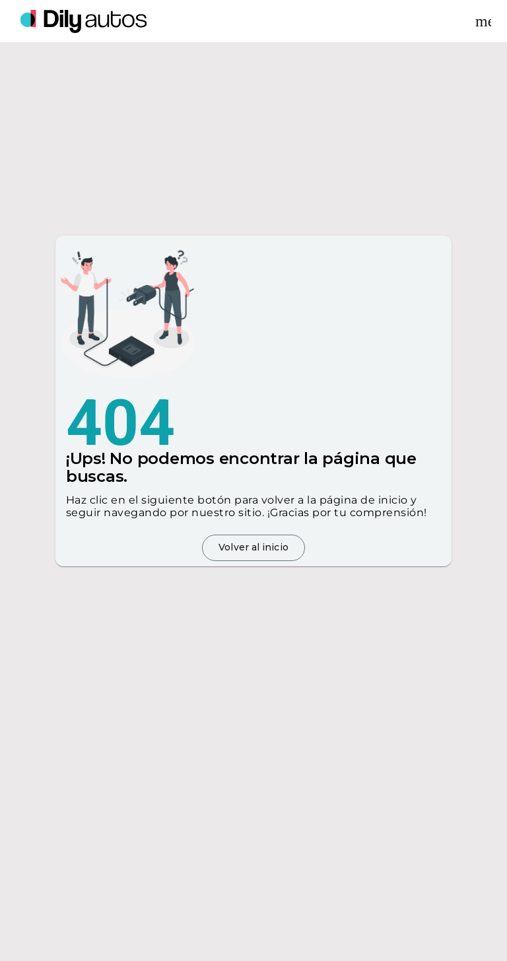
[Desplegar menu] (483, 21)
